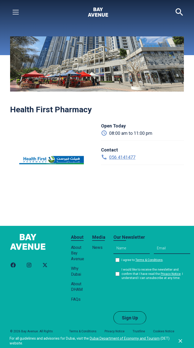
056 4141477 (122, 157)
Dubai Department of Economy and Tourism (125, 338)
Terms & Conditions (149, 260)
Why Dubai (76, 271)
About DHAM (77, 286)
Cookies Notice (163, 331)
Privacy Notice (171, 274)
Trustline (139, 331)
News (97, 247)
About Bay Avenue (77, 253)
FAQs (76, 299)
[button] (16, 12)
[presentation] (151, 295)
